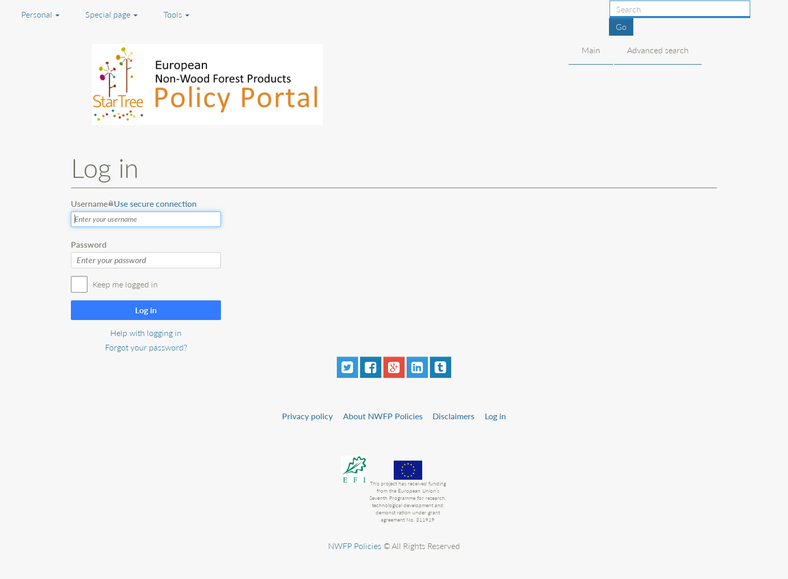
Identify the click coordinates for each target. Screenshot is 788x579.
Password (89, 244)
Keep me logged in (125, 284)
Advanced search (658, 50)
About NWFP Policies (383, 416)
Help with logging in (146, 333)
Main (591, 50)
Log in (146, 310)
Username (134, 204)
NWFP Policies (354, 546)
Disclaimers (453, 416)
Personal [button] (40, 14)
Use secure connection (155, 203)
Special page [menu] (111, 14)
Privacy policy (307, 416)
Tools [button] (176, 14)
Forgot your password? (146, 347)
